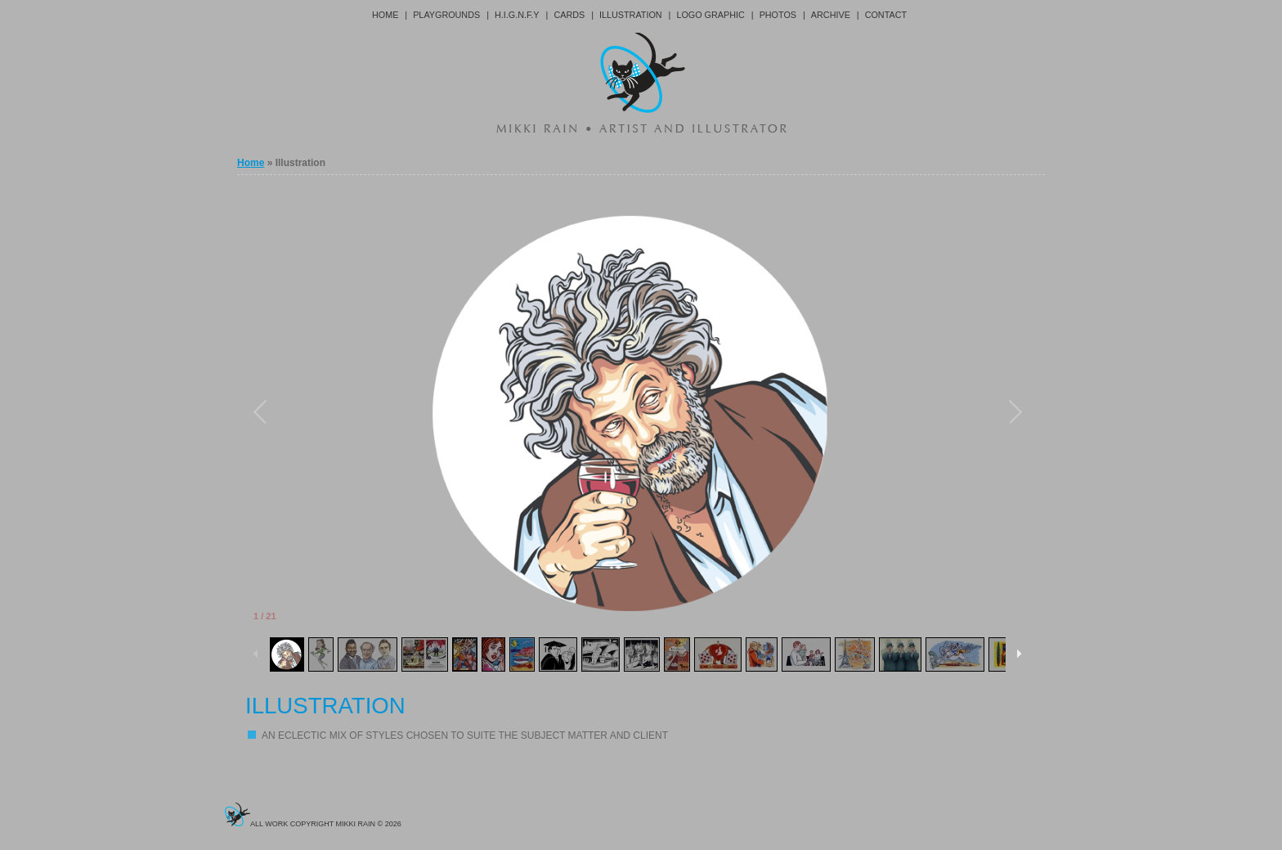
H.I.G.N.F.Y (517, 15)
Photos (778, 15)
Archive (830, 15)
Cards (569, 15)
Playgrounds (446, 15)
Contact (886, 15)
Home (385, 15)
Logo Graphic (710, 15)
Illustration (630, 15)
